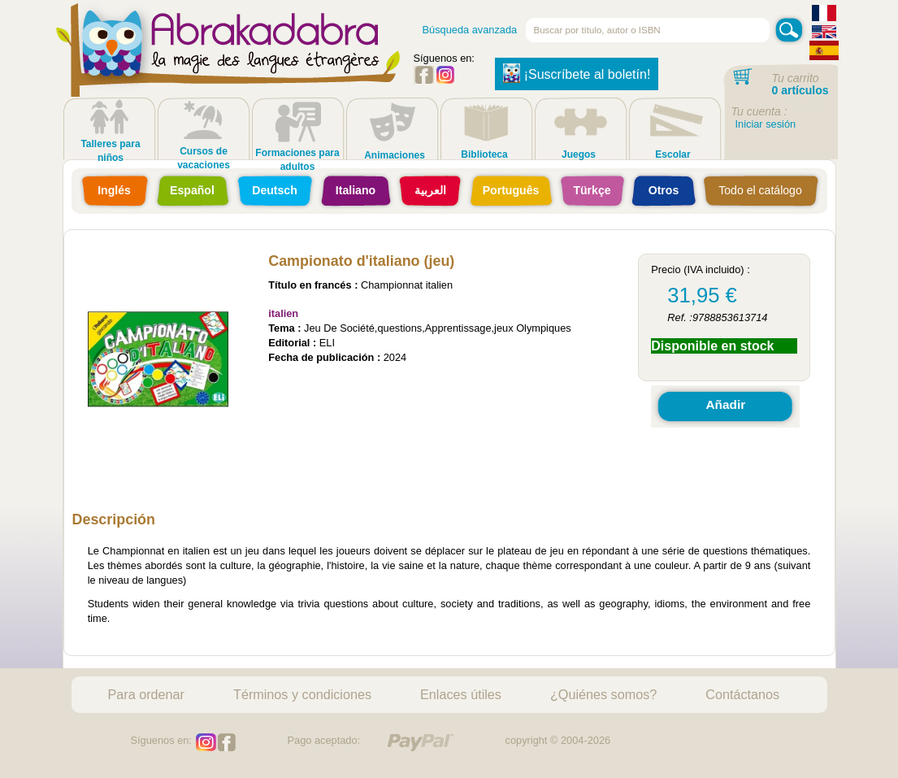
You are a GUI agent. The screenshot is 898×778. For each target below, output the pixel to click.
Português (511, 190)
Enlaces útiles (460, 694)
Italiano (355, 190)
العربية (430, 190)
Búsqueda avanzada (470, 30)
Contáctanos (742, 694)
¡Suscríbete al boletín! (577, 73)
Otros (664, 190)
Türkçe (591, 190)
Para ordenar (146, 694)
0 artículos (800, 90)
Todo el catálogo (760, 190)
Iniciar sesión (765, 124)
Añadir (725, 404)
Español (192, 190)
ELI (327, 343)
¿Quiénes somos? (603, 694)
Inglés (114, 190)
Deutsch (274, 190)
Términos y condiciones (302, 694)
